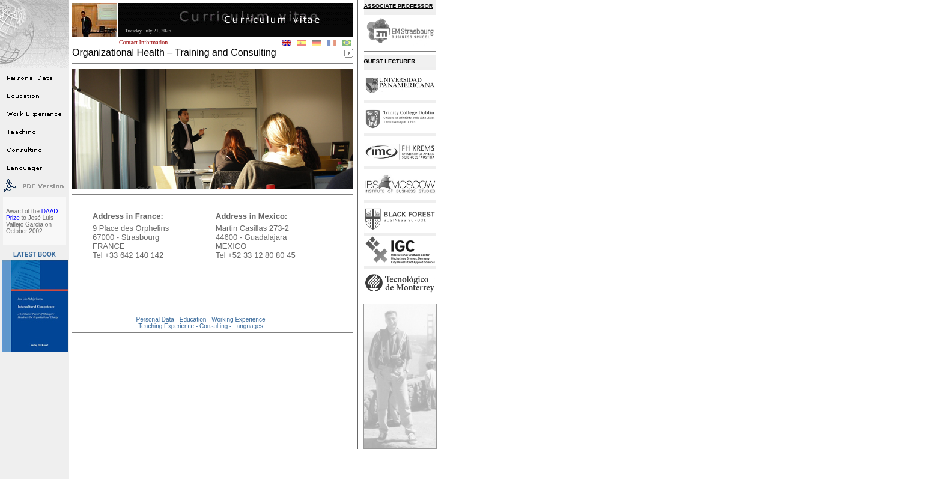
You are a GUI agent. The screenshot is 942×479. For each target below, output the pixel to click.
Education (194, 319)
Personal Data (156, 319)
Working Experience (238, 319)
